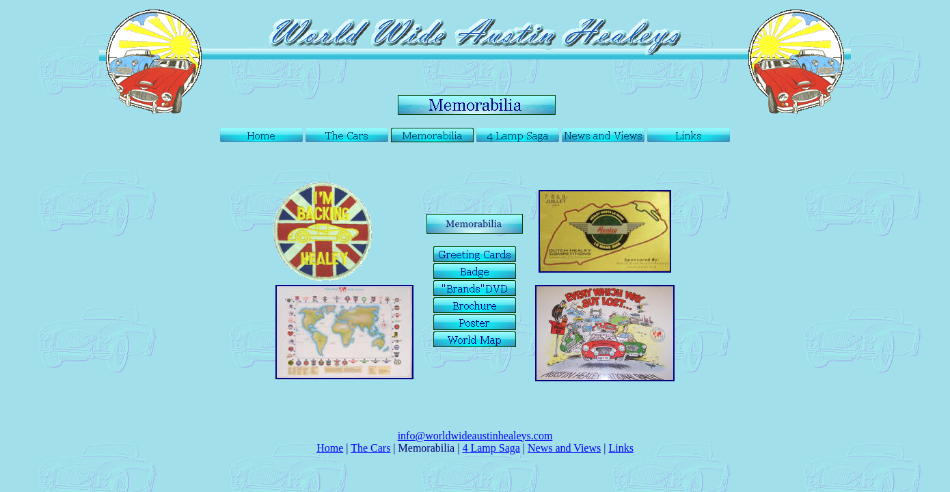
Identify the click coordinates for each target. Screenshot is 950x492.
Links (620, 448)
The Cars (370, 448)
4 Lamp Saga (490, 448)
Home (329, 448)
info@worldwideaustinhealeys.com (475, 435)
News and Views (564, 448)
